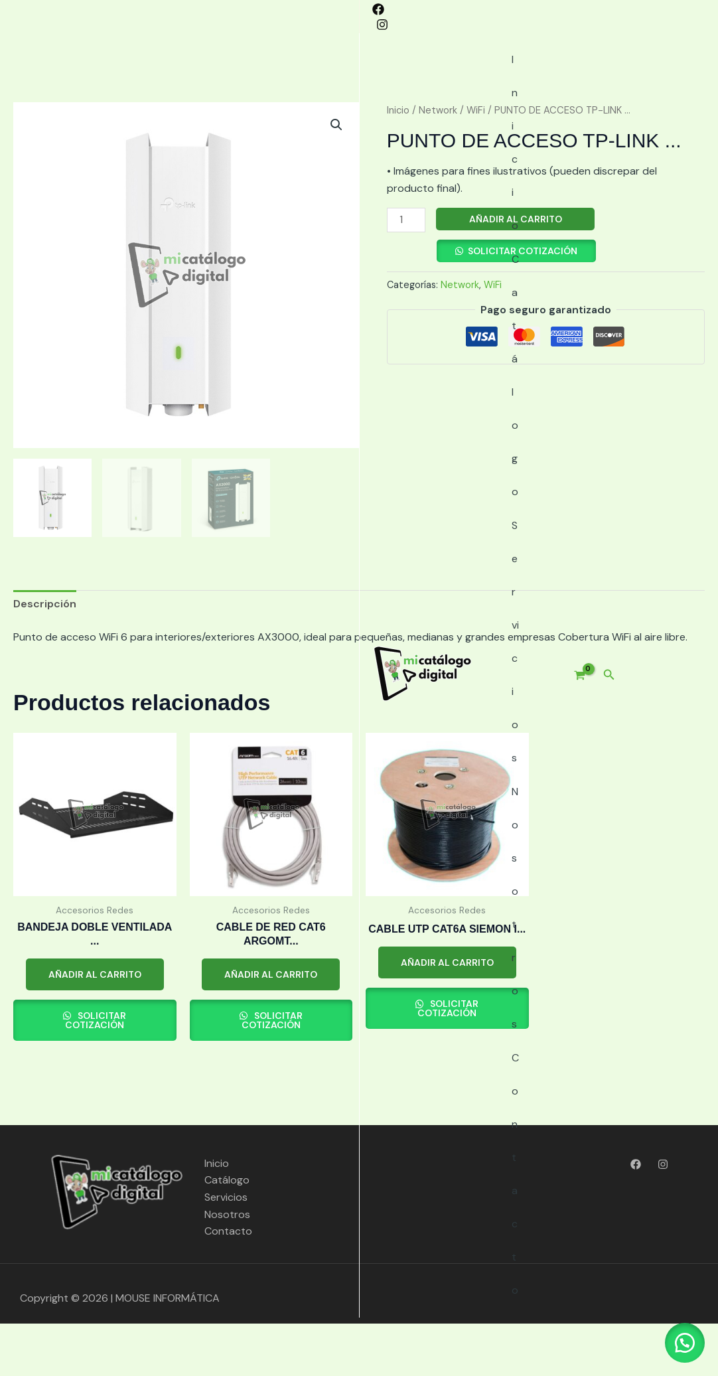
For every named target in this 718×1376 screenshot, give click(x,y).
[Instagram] (39, 17)
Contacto (492, 73)
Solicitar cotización (522, 303)
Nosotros (418, 73)
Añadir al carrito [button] (94, 1027)
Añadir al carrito (515, 271)
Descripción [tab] (44, 656)
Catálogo (276, 73)
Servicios (347, 73)
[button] (699, 73)
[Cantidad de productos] (406, 272)
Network (438, 162)
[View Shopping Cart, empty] (663, 73)
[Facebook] (19, 17)
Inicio (215, 73)
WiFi (476, 162)
